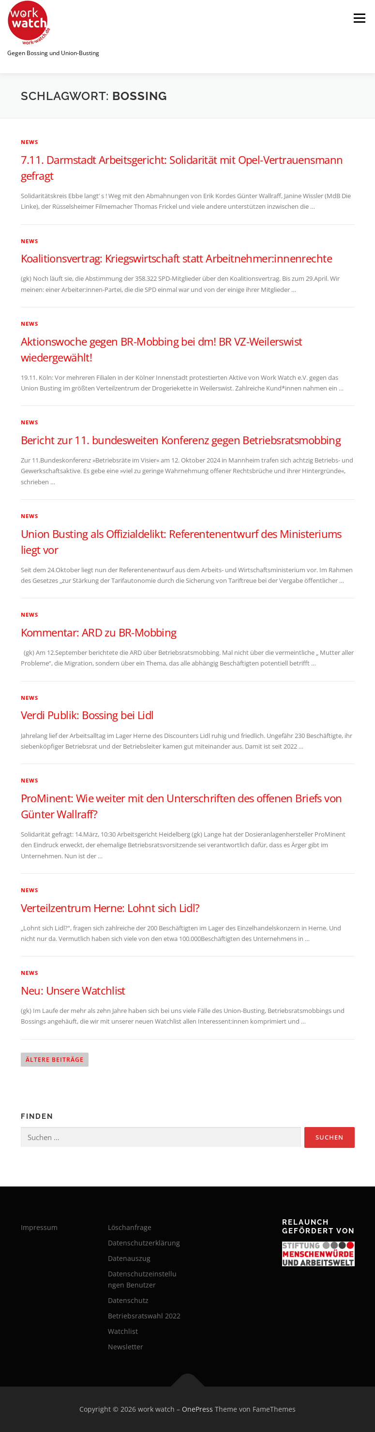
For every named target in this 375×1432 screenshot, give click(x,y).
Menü (359, 18)
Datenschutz (128, 1300)
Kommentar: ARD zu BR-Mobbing (99, 632)
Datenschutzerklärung (144, 1242)
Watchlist (123, 1331)
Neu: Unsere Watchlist (73, 990)
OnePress (197, 1409)
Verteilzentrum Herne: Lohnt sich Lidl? (110, 907)
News (30, 141)
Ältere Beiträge (55, 1060)
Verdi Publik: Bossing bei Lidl (87, 715)
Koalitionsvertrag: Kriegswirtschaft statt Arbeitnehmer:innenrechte (176, 258)
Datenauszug (129, 1258)
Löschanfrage (129, 1227)
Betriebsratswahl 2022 (144, 1315)
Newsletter (125, 1346)
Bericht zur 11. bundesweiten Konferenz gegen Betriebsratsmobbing (181, 440)
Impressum (39, 1227)
